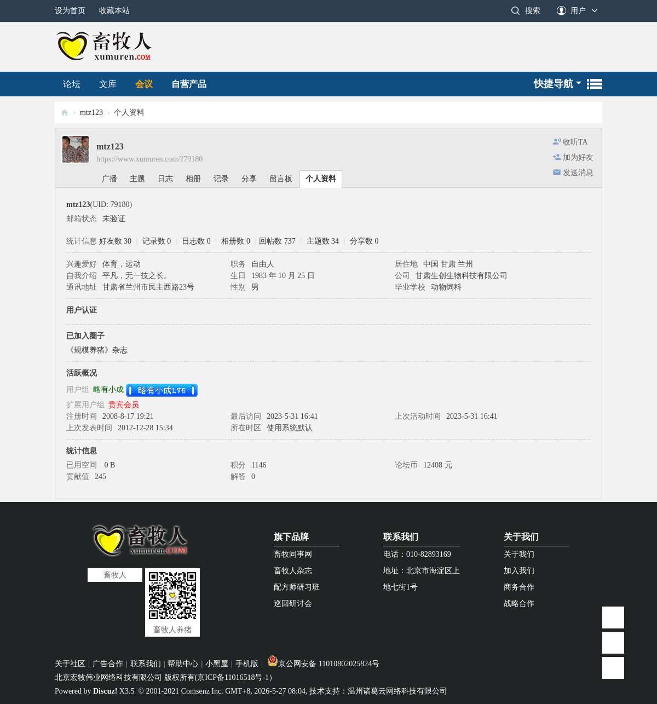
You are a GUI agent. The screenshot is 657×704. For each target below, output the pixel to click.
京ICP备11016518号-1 (233, 677)
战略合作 (519, 603)
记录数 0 (156, 241)
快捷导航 (553, 83)
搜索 (532, 11)
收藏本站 (114, 11)
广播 (109, 179)
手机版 (246, 664)
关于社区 (70, 664)
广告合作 (108, 664)
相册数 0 (235, 241)
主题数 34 (323, 241)
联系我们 (400, 536)
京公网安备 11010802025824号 (323, 664)
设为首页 (70, 11)
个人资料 (321, 179)
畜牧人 (64, 112)
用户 (578, 11)
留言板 (280, 179)
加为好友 (578, 157)
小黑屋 (216, 664)
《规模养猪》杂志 (97, 350)
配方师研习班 (297, 587)
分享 (249, 179)
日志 (165, 179)
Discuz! (105, 691)
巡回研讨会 (293, 603)
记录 (221, 179)
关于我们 (521, 536)
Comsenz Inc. (202, 691)
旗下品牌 (291, 536)
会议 (144, 84)
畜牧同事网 (293, 554)
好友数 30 (115, 241)
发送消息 (578, 173)
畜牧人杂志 (293, 571)
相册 (193, 179)
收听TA (575, 142)
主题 (137, 179)
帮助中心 (183, 664)
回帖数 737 (277, 241)
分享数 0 (364, 241)
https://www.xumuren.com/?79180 (149, 159)
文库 (108, 84)
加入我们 (519, 571)
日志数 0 (196, 241)
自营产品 (188, 84)
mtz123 (91, 112)
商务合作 (519, 587)
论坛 (71, 84)
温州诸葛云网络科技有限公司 (397, 691)
